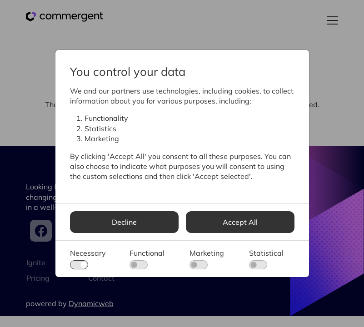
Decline (124, 222)
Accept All (240, 222)
